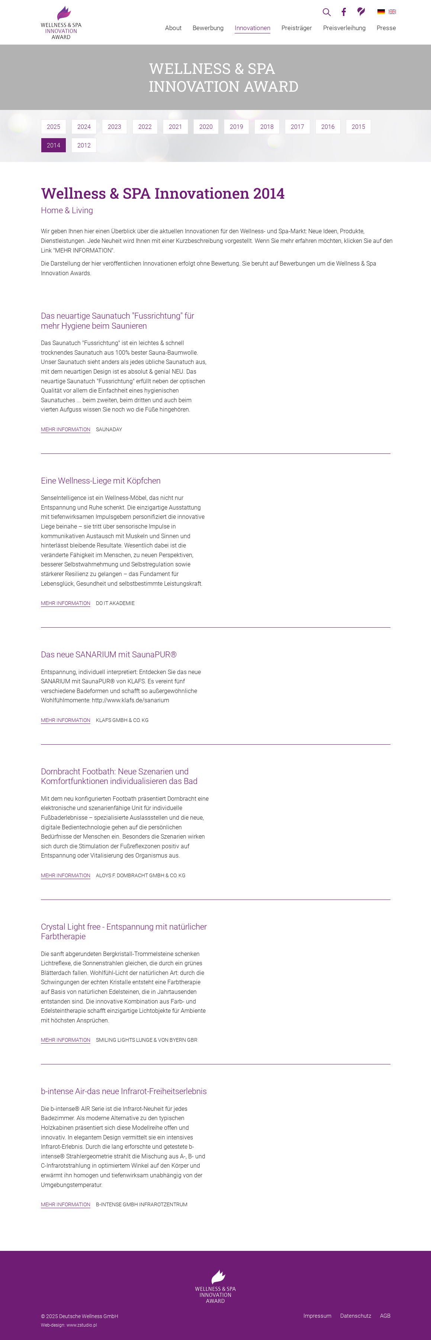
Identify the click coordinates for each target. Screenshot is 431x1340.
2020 (206, 126)
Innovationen (252, 28)
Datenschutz (355, 1316)
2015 (358, 126)
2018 (267, 126)
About (173, 28)
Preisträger (297, 28)
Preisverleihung (344, 28)
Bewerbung (208, 28)
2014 (53, 145)
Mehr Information (65, 429)
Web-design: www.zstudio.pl (69, 1325)
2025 (53, 126)
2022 (145, 126)
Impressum (317, 1316)
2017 (297, 126)
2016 (328, 126)
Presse (386, 28)
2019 (236, 126)
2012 (84, 145)
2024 (84, 126)
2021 (175, 126)
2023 (114, 126)
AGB (385, 1316)
